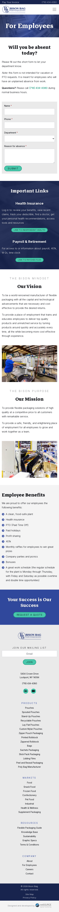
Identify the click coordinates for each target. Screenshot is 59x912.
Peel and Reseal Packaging (29, 763)
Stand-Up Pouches (30, 716)
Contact (29, 873)
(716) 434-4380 (49, 2)
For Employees (29, 865)
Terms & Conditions (29, 844)
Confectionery (29, 795)
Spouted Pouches (30, 712)
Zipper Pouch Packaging (31, 733)
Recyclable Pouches (31, 720)
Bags (29, 746)
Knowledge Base (29, 832)
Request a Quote (30, 614)
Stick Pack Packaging (29, 754)
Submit (13, 168)
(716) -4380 (38, 87)
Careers (29, 869)
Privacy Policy (29, 898)
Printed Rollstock (29, 737)
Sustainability (29, 836)
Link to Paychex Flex (29, 260)
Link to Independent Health (29, 230)
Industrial (29, 804)
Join (29, 662)
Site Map (29, 894)
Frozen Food (29, 791)
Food (29, 782)
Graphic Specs (29, 840)
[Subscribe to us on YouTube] (33, 691)
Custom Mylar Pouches (30, 729)
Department (11, 132)
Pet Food (29, 799)
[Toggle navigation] (54, 9)
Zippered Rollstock (29, 741)
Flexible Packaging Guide (29, 828)
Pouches (29, 708)
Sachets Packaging (29, 750)
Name (8, 105)
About (29, 861)
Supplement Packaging (29, 812)
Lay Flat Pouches (30, 725)
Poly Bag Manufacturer (29, 767)
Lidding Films (29, 758)
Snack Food (29, 787)
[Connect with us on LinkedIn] (25, 691)
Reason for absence (15, 146)
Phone (8, 119)
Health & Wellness (29, 808)
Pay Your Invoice (10, 2)
